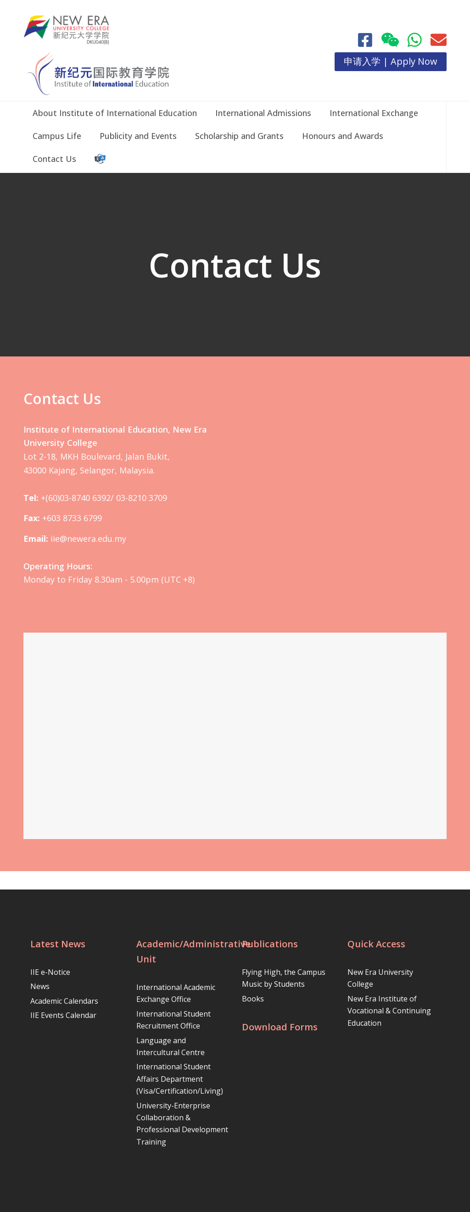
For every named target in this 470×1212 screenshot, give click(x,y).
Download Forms (280, 1027)
